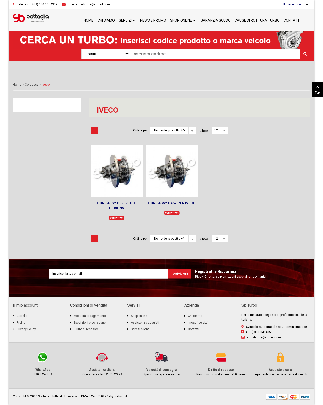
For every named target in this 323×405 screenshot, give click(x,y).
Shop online (139, 316)
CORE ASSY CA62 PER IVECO (172, 203)
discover (283, 397)
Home (17, 84)
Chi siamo (195, 316)
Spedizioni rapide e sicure (161, 363)
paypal (305, 397)
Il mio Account (293, 4)
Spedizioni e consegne (90, 322)
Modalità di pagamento (90, 316)
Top (317, 89)
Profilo (21, 322)
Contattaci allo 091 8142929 (102, 363)
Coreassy (31, 84)
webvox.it (120, 396)
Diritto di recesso (86, 329)
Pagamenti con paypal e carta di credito (280, 363)
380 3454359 (42, 363)
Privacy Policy (26, 329)
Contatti (193, 329)
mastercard (294, 397)
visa (271, 397)
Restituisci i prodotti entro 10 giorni (221, 363)
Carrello (22, 316)
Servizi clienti (140, 329)
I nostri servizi (198, 322)
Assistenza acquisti (145, 322)
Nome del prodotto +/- (169, 130)
